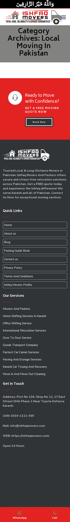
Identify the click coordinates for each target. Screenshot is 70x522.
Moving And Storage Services (22, 359)
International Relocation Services (24, 331)
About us (10, 234)
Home (8, 225)
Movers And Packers (16, 309)
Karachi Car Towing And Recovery (25, 367)
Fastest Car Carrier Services (21, 352)
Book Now (39, 122)
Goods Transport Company (20, 345)
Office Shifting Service (17, 323)
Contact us (11, 259)
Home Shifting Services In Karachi (24, 316)
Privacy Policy (13, 268)
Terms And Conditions (18, 276)
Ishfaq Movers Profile (18, 285)
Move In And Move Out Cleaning (24, 374)
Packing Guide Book (17, 251)
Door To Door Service (17, 338)
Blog (7, 242)
